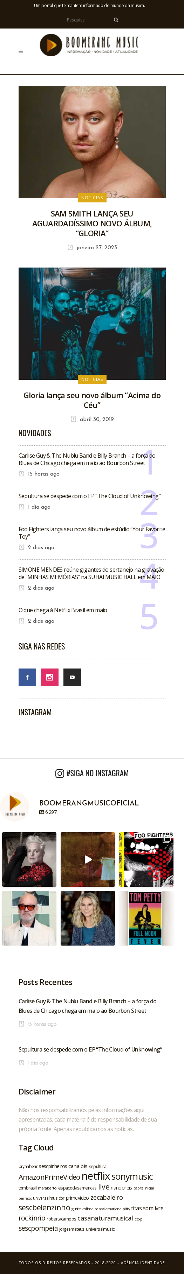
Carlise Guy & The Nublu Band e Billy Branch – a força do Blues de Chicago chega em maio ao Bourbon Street (87, 459)
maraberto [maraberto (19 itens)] (47, 1188)
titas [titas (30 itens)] (136, 1208)
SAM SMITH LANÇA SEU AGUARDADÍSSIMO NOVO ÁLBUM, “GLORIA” (92, 223)
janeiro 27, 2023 (92, 248)
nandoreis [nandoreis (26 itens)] (121, 1187)
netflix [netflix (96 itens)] (96, 1176)
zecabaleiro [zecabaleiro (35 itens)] (106, 1197)
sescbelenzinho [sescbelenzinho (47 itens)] (44, 1207)
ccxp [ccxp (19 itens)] (139, 1219)
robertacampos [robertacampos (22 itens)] (61, 1219)
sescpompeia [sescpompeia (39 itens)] (38, 1228)
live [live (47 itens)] (104, 1186)
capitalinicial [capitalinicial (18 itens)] (144, 1188)
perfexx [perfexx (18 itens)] (25, 1198)
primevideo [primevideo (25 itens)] (77, 1197)
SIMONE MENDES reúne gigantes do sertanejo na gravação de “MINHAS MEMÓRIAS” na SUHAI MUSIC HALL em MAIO (91, 573)
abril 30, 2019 (92, 419)
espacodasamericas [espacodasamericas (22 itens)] (77, 1188)
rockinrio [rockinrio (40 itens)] (32, 1218)
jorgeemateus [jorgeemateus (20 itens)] (71, 1229)
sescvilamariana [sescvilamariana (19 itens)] (108, 1208)
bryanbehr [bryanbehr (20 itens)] (28, 1166)
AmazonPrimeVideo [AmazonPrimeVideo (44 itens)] (49, 1177)
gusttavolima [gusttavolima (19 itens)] (82, 1208)
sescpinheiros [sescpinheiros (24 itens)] (53, 1166)
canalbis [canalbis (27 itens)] (77, 1165)
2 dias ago (36, 548)
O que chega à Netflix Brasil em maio (63, 610)
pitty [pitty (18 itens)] (126, 1208)
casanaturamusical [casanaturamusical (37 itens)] (105, 1217)
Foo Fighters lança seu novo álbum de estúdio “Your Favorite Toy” (92, 532)
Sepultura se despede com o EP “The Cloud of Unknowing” (90, 496)
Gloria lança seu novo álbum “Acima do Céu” (92, 400)
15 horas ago (39, 474)
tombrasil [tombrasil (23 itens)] (28, 1188)
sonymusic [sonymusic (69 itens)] (132, 1176)
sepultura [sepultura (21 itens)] (98, 1166)
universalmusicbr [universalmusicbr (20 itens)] (48, 1198)
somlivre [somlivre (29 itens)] (153, 1208)
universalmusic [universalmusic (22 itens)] (100, 1229)
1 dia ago (34, 507)
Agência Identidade (143, 1262)
